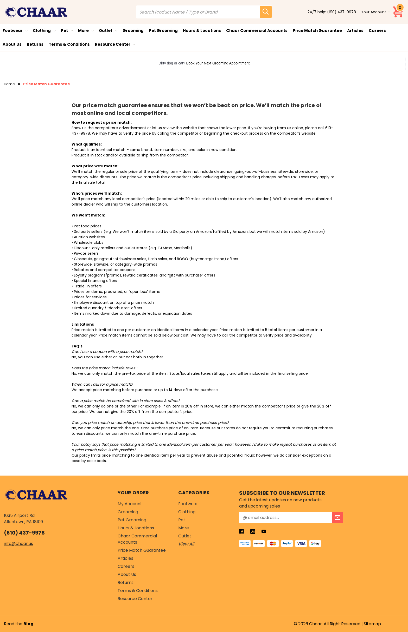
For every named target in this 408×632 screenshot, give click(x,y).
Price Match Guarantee (317, 30)
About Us (12, 44)
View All (186, 544)
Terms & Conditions (69, 44)
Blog (28, 624)
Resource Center (115, 44)
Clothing (44, 30)
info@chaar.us (18, 544)
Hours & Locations (202, 30)
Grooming (133, 30)
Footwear (15, 30)
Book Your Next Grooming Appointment (218, 63)
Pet (67, 30)
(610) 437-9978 (341, 12)
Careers (377, 30)
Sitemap (372, 624)
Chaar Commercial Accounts (257, 30)
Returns (35, 44)
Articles (355, 30)
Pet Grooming (163, 30)
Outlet (108, 30)
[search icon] (266, 12)
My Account (130, 504)
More (86, 30)
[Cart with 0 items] (398, 11)
